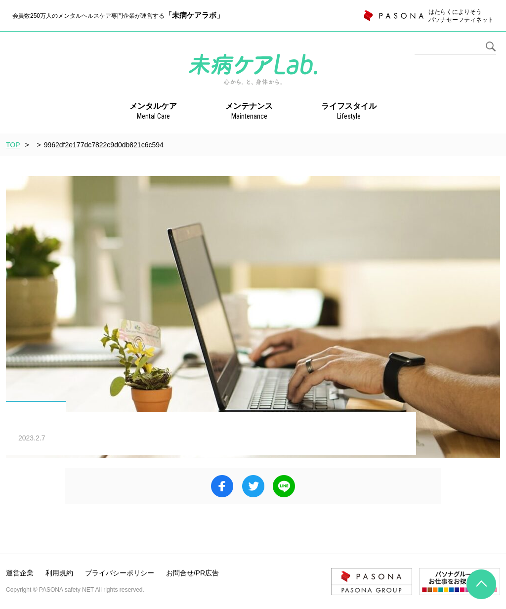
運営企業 (20, 573)
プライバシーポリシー (119, 573)
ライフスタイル (349, 112)
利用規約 (59, 573)
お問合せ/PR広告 (192, 573)
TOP (13, 145)
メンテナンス (249, 112)
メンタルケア (153, 112)
